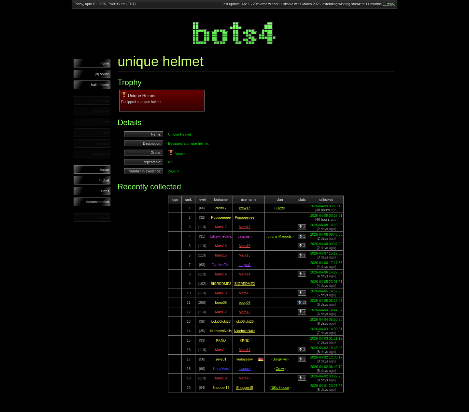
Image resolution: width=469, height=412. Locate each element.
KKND (244, 340)
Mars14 (244, 274)
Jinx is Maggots (279, 236)
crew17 (244, 208)
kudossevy (244, 359)
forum (104, 169)
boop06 (244, 302)
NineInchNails (244, 331)
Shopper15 (244, 388)
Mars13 (244, 293)
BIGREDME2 (244, 284)
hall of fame (100, 85)
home (104, 63)
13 (302, 302)
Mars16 (244, 246)
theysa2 (244, 265)
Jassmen (245, 236)
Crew (280, 208)
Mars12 (244, 312)
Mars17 (244, 227)
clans (105, 191)
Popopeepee (244, 217)
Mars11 (244, 350)
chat (103, 180)
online (102, 74)
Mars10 (244, 378)
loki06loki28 (244, 321)
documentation (97, 202)
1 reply (389, 4)
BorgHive (280, 359)
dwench (245, 369)
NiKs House (280, 388)
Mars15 (244, 255)
